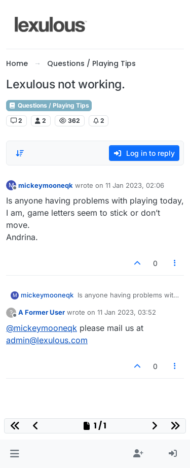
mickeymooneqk (45, 185)
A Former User (41, 312)
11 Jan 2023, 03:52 (126, 312)
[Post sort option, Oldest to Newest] (20, 153)
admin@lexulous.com (47, 340)
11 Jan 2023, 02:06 (134, 185)
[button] (14, 454)
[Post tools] (175, 263)
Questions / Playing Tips (49, 105)
